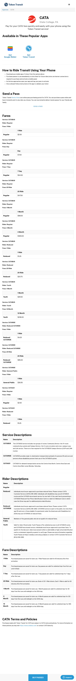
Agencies (5, 10)
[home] (14, 4)
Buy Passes (38, 678)
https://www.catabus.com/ (28, 625)
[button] (69, 5)
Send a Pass (15, 97)
